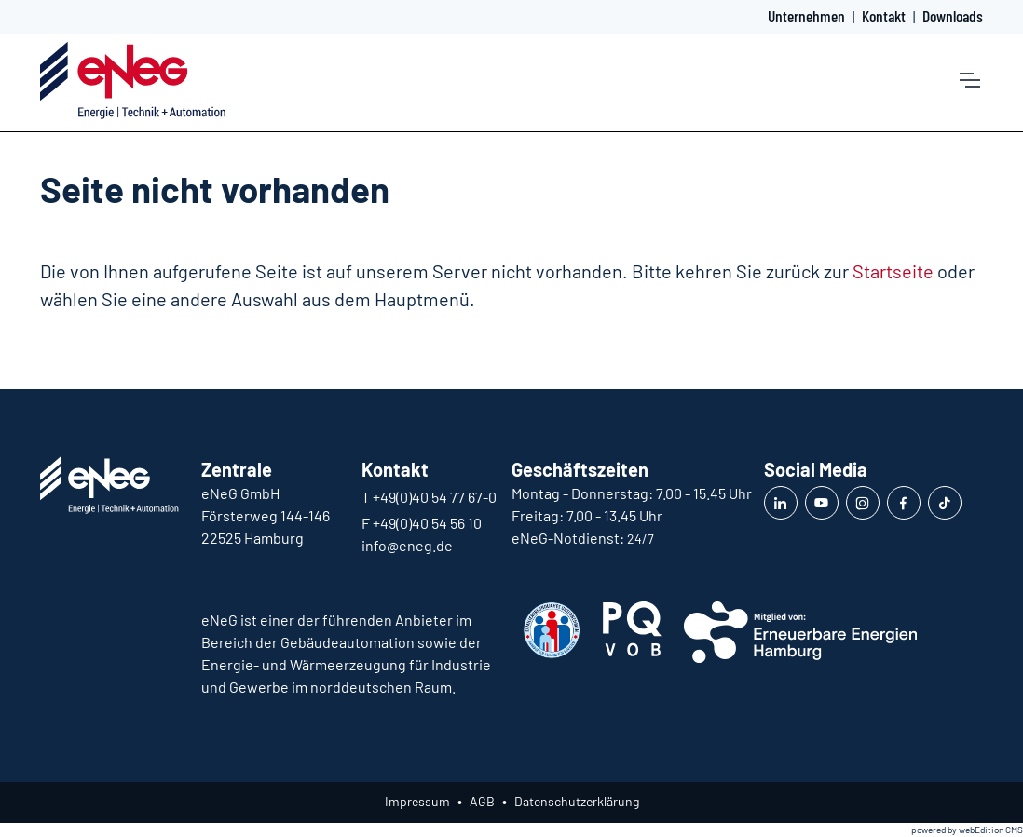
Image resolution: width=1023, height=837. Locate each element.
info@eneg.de (407, 545)
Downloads (952, 16)
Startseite (893, 271)
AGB (482, 801)
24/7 (640, 539)
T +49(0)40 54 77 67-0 (429, 497)
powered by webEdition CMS (967, 829)
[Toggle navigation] (969, 80)
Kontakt (884, 16)
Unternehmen (806, 16)
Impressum (417, 801)
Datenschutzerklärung (576, 801)
